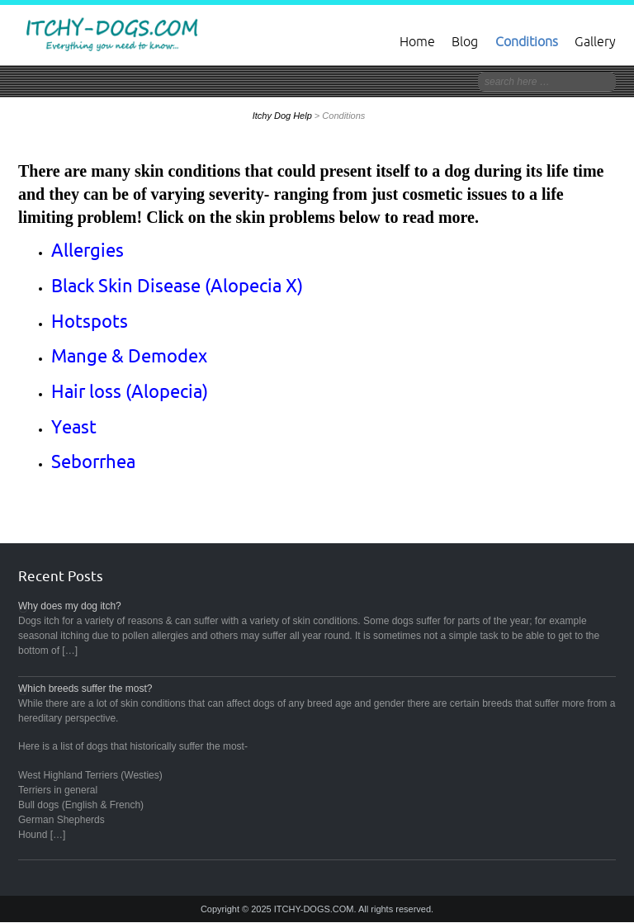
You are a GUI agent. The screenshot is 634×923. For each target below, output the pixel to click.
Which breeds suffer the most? (85, 688)
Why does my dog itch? (69, 606)
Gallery (595, 41)
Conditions (526, 41)
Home (417, 41)
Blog (465, 41)
